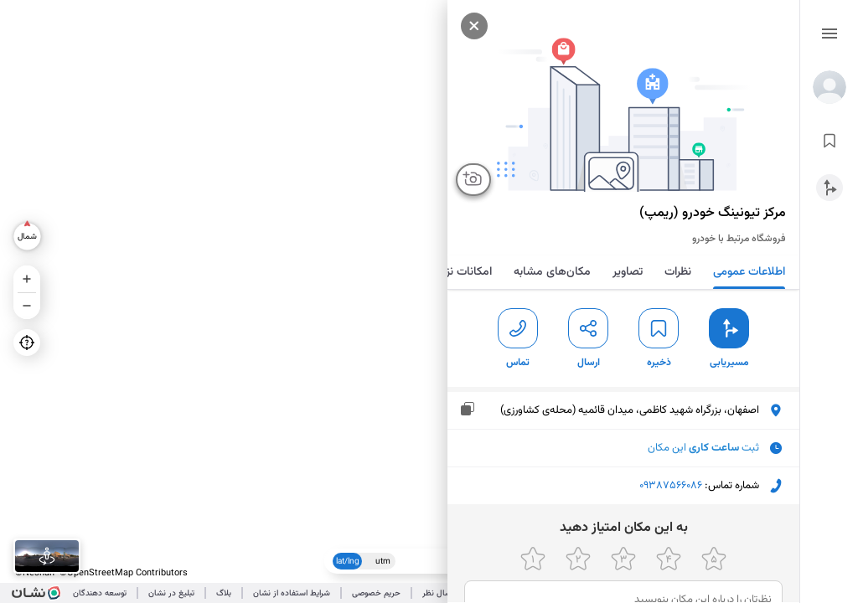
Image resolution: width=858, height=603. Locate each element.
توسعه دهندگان (100, 593)
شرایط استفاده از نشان (291, 593)
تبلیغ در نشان (171, 593)
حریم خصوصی (376, 593)
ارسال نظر (439, 593)
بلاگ (223, 593)
